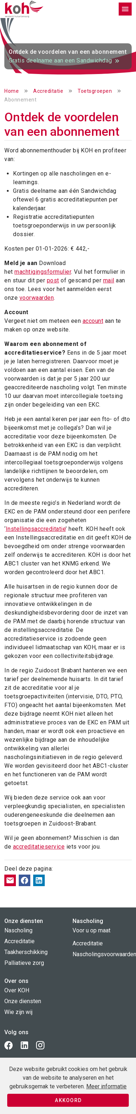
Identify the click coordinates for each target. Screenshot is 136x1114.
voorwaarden (36, 297)
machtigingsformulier (42, 271)
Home (11, 91)
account (93, 320)
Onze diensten (22, 1001)
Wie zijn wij (18, 1012)
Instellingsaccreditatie (36, 528)
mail (108, 280)
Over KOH (16, 990)
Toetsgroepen (95, 91)
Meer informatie (106, 1086)
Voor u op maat (91, 930)
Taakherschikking (26, 952)
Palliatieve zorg (24, 962)
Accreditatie (48, 91)
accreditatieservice (39, 846)
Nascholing (18, 930)
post (53, 280)
